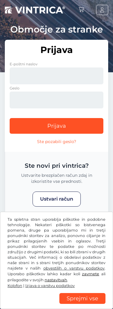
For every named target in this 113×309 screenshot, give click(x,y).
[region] (56, 304)
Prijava (56, 126)
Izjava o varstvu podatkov (50, 285)
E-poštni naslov (24, 64)
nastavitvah (56, 280)
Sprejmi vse (82, 298)
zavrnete (90, 274)
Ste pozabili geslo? (56, 141)
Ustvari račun (56, 199)
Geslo (15, 88)
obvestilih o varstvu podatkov (74, 268)
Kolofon (15, 285)
